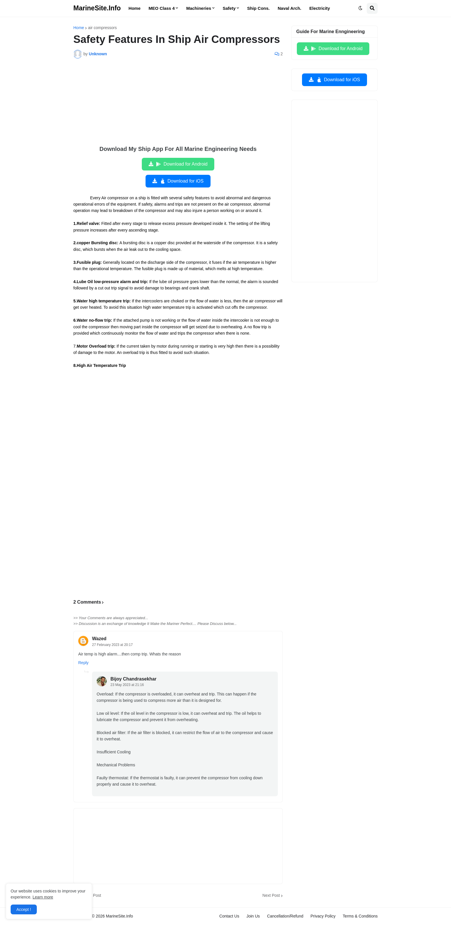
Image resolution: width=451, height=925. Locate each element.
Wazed (99, 638)
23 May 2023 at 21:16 (127, 685)
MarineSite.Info (97, 8)
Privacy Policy (322, 916)
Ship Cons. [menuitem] (258, 8)
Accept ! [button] (23, 909)
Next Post (271, 895)
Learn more (43, 897)
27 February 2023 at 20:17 (112, 645)
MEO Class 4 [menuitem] (162, 8)
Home (78, 28)
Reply (83, 662)
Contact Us (229, 916)
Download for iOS (181, 181)
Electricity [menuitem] (319, 8)
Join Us (253, 916)
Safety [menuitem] (229, 8)
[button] (360, 8)
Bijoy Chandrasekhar (133, 678)
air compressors (102, 28)
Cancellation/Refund (285, 916)
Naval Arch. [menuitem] (289, 8)
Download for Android (182, 164)
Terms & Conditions (360, 916)
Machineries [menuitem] (198, 8)
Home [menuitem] (135, 8)
